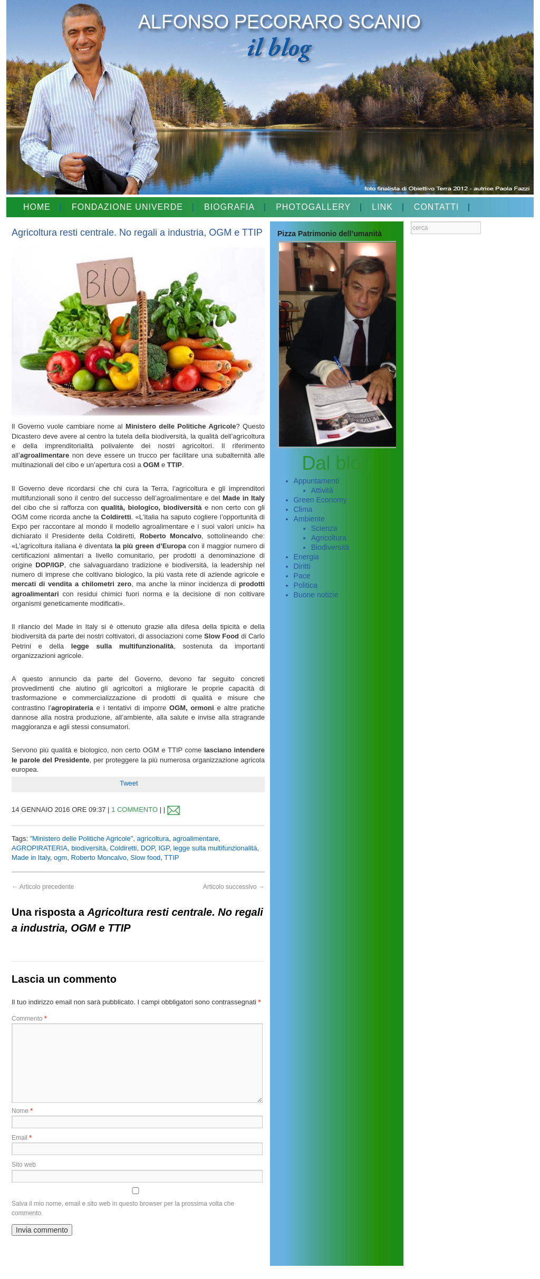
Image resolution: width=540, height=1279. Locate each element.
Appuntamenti (316, 481)
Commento (29, 1018)
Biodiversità (330, 547)
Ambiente (309, 519)
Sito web (24, 1164)
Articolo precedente (43, 886)
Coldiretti (123, 848)
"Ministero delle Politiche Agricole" (81, 838)
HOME (37, 206)
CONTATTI (436, 206)
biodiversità (88, 848)
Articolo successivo (234, 886)
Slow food (145, 857)
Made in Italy (31, 857)
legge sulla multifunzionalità (215, 848)
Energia (306, 557)
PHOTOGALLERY (313, 206)
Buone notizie (316, 594)
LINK (382, 206)
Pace (302, 575)
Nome (22, 1111)
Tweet (129, 783)
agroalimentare (196, 838)
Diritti (302, 566)
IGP (163, 848)
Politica (305, 585)
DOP (148, 848)
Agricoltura (328, 538)
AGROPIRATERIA (40, 848)
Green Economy (320, 500)
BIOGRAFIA (229, 206)
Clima (303, 509)
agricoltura (153, 838)
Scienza (324, 528)
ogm (60, 857)
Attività (322, 490)
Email (22, 1137)
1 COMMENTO (134, 809)
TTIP (171, 857)
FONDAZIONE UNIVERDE (127, 206)
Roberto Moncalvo (99, 857)
